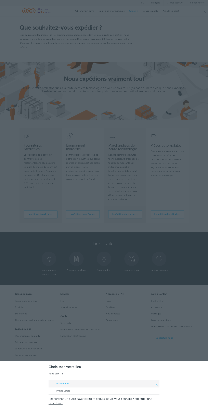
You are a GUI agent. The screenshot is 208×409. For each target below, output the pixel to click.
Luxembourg (104, 384)
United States (60, 391)
